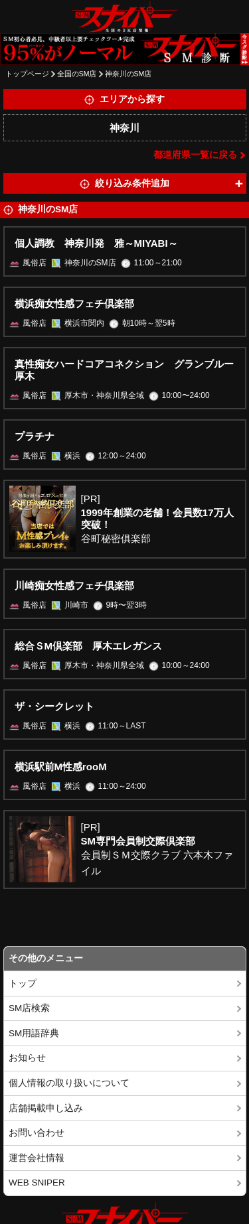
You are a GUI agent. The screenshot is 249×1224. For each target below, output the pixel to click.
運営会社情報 (36, 1158)
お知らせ (27, 1058)
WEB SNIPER (37, 1183)
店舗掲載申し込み (46, 1108)
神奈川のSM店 (128, 74)
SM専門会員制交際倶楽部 (138, 841)
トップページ (27, 74)
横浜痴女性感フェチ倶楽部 (74, 303)
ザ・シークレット (54, 706)
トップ (23, 983)
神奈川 (124, 127)
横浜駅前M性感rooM (61, 766)
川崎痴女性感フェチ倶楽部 (74, 585)
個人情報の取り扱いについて (69, 1083)
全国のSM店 (77, 74)
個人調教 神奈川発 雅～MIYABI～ (96, 243)
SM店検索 (29, 1008)
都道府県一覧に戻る (195, 155)
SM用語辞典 (34, 1033)
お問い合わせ (36, 1133)
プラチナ (34, 436)
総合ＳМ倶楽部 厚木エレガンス (89, 645)
